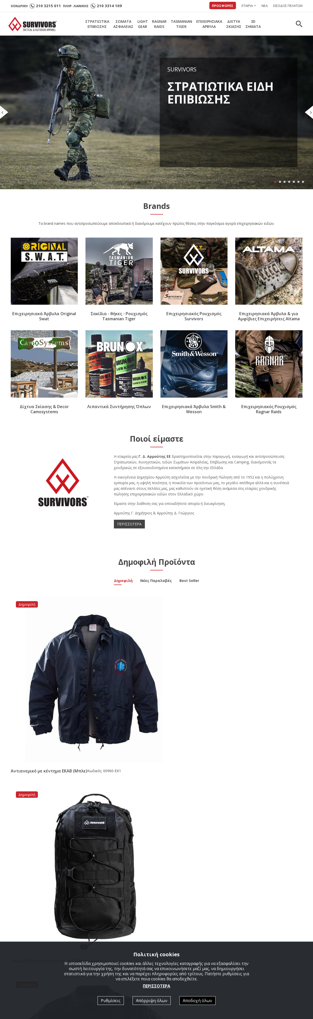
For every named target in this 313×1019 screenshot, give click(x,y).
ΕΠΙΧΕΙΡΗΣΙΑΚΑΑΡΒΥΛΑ (209, 24)
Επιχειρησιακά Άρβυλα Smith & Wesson (194, 409)
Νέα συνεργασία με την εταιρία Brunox (151, 809)
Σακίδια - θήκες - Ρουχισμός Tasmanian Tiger (119, 316)
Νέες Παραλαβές (156, 581)
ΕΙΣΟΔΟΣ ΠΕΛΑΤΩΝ (288, 5)
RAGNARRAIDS (159, 24)
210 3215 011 (48, 5)
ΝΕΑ (265, 5)
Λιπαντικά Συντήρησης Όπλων (119, 406)
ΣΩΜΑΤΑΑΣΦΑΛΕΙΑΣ (123, 24)
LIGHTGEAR (142, 24)
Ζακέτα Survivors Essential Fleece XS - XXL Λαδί (262, 673)
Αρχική (93, 935)
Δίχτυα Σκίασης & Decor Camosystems (44, 409)
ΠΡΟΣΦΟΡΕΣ (222, 5)
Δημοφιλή (123, 581)
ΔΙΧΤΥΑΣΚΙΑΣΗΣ (233, 24)
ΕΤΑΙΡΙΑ (247, 5)
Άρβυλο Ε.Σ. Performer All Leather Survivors (54, 809)
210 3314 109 (109, 5)
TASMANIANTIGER (181, 24)
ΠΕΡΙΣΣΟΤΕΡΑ (129, 524)
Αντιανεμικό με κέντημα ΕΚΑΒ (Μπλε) (41, 673)
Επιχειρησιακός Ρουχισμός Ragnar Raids (268, 409)
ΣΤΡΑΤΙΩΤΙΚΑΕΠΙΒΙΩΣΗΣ (97, 24)
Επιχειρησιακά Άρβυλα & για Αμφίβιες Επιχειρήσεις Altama (269, 316)
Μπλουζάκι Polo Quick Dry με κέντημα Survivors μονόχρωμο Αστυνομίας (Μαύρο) (191, 676)
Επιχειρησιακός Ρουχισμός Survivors (193, 316)
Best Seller (189, 581)
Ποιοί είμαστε (174, 935)
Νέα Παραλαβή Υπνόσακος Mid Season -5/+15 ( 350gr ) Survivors (256, 811)
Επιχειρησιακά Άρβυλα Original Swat (44, 316)
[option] (47, 871)
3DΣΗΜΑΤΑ (253, 24)
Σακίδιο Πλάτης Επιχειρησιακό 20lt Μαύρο (116, 673)
